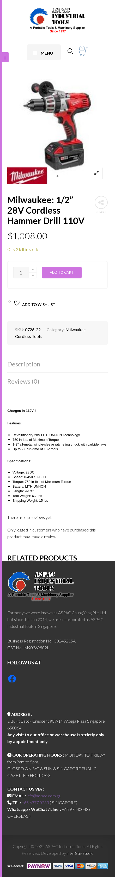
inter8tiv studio (80, 853)
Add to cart (62, 272)
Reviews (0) (23, 381)
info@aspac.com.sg (43, 795)
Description (23, 364)
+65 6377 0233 (35, 802)
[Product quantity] (21, 272)
